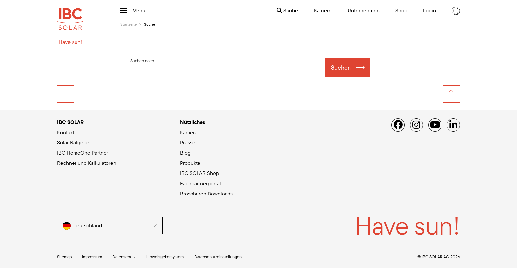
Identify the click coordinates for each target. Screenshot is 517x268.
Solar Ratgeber (74, 142)
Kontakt (65, 132)
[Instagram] (416, 125)
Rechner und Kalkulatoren (86, 163)
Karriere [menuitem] (323, 10)
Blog (185, 152)
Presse (187, 142)
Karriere (189, 132)
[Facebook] (398, 125)
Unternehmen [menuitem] (364, 10)
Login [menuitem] (429, 10)
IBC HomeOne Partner (82, 152)
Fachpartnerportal (200, 183)
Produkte (190, 163)
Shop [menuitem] (401, 10)
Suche (287, 10)
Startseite (128, 24)
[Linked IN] (453, 125)
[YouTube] (434, 125)
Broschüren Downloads (206, 193)
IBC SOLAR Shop (199, 173)
